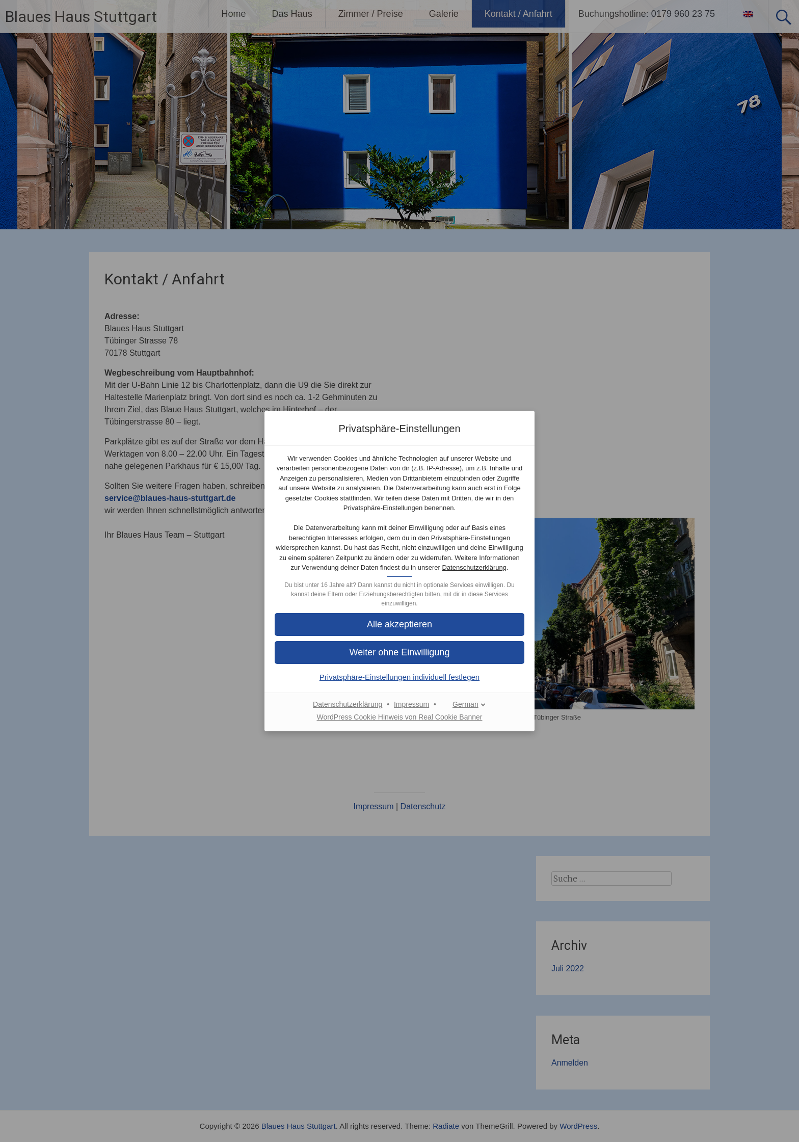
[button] (399, 624)
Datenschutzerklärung (474, 567)
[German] (463, 704)
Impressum (411, 704)
